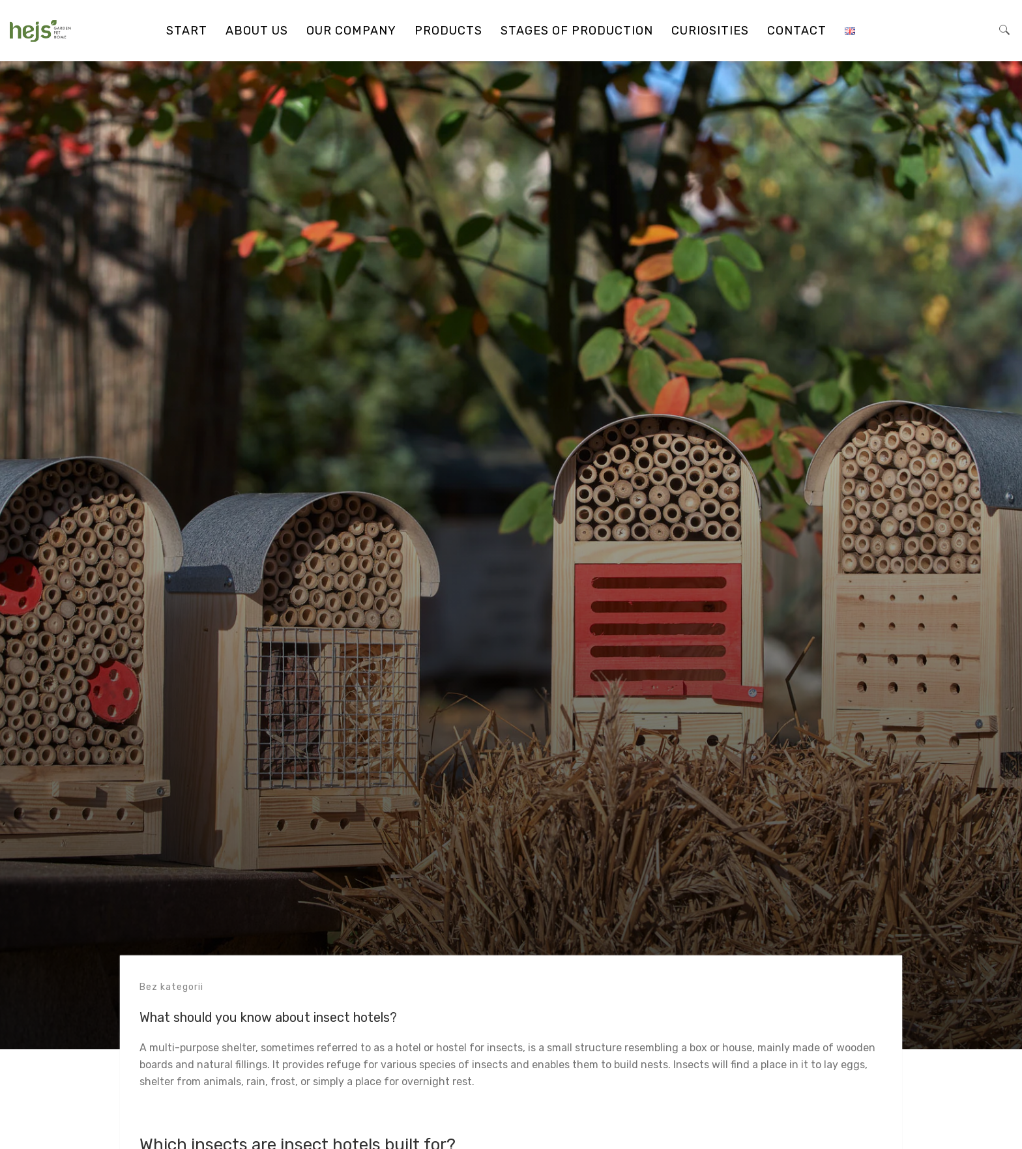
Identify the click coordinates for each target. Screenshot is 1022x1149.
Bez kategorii (171, 987)
